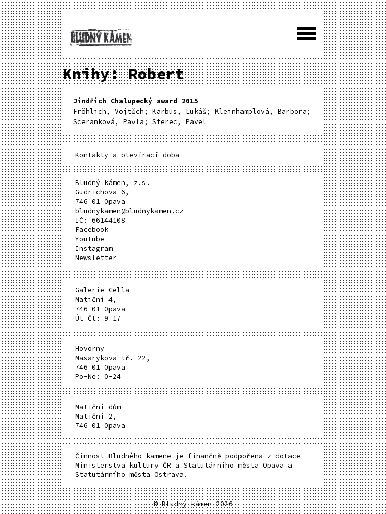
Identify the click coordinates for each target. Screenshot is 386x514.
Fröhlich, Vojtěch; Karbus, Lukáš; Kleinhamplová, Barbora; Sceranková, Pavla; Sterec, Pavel (192, 111)
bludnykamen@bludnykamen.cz (129, 210)
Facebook (91, 229)
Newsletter (96, 257)
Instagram (94, 248)
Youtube (89, 239)
